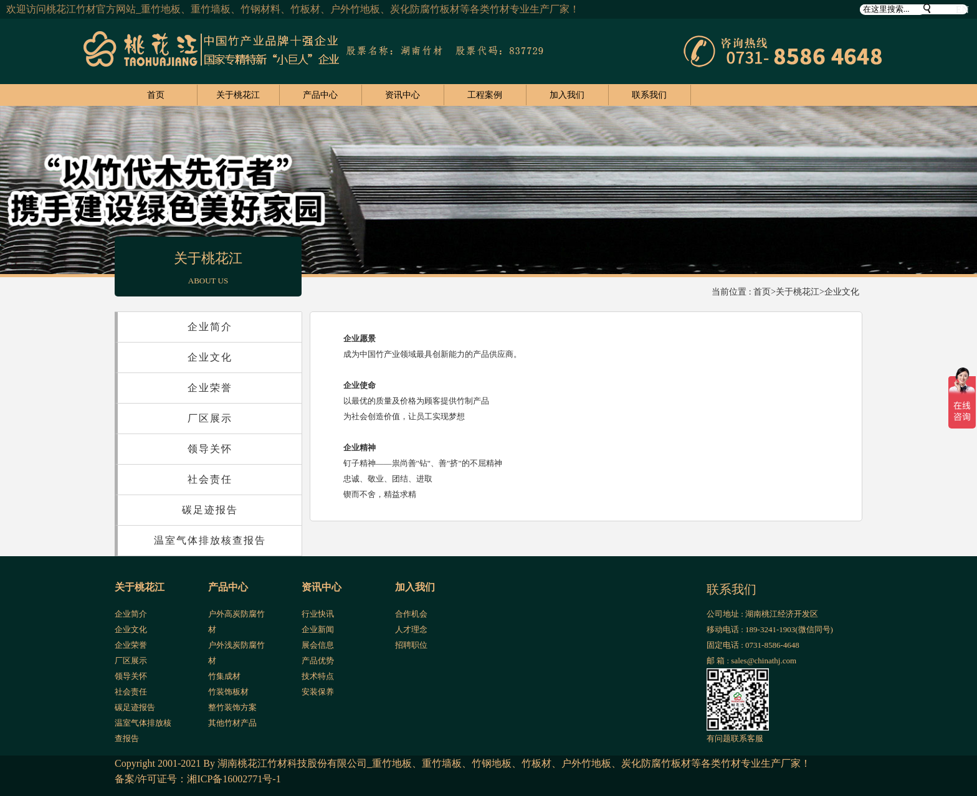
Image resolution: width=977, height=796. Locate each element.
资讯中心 (402, 95)
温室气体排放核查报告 (210, 540)
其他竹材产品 (232, 722)
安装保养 (318, 691)
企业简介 (210, 326)
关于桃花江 (238, 95)
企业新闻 (318, 629)
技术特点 (318, 676)
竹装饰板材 (228, 691)
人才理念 (411, 629)
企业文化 (841, 291)
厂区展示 (210, 418)
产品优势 (318, 660)
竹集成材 (224, 676)
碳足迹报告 (210, 510)
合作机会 (411, 613)
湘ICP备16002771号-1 (233, 779)
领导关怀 (210, 448)
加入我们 (567, 95)
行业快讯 (318, 613)
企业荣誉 (210, 387)
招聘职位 (411, 645)
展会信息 (318, 645)
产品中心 (320, 95)
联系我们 (649, 95)
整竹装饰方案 (232, 707)
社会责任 (210, 479)
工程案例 (484, 95)
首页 (155, 95)
